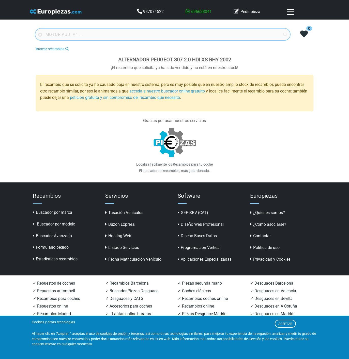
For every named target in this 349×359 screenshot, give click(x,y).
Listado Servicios (122, 247)
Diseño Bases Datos (197, 235)
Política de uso (265, 247)
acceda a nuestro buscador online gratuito (167, 91)
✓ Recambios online (196, 306)
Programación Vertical (199, 247)
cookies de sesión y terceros (122, 333)
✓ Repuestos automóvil (54, 290)
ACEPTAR (285, 324)
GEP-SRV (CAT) (193, 212)
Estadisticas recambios (55, 259)
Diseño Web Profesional (201, 224)
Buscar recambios (52, 49)
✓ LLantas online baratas (128, 313)
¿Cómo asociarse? (268, 224)
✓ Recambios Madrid (52, 313)
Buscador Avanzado (52, 235)
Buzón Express (120, 224)
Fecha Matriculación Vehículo (133, 259)
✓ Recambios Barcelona (127, 283)
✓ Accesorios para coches (128, 306)
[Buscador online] (163, 34)
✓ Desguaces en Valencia (273, 290)
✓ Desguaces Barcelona (271, 283)
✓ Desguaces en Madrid (271, 313)
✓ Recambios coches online (203, 298)
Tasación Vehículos (124, 212)
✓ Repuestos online (50, 306)
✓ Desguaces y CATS (124, 298)
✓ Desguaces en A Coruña (273, 306)
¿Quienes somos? (267, 212)
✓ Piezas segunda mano (200, 283)
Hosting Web (118, 235)
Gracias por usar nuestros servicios (174, 120)
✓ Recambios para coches (56, 298)
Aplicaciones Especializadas (205, 259)
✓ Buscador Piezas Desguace (131, 290)
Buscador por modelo (54, 224)
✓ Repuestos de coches (54, 283)
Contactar (260, 235)
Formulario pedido (51, 247)
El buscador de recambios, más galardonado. (174, 171)
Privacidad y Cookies (270, 259)
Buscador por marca (52, 212)
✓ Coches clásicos (194, 290)
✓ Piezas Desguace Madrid (202, 313)
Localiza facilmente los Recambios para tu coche (174, 164)
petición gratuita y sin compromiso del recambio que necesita (125, 97)
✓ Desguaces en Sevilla (271, 298)
